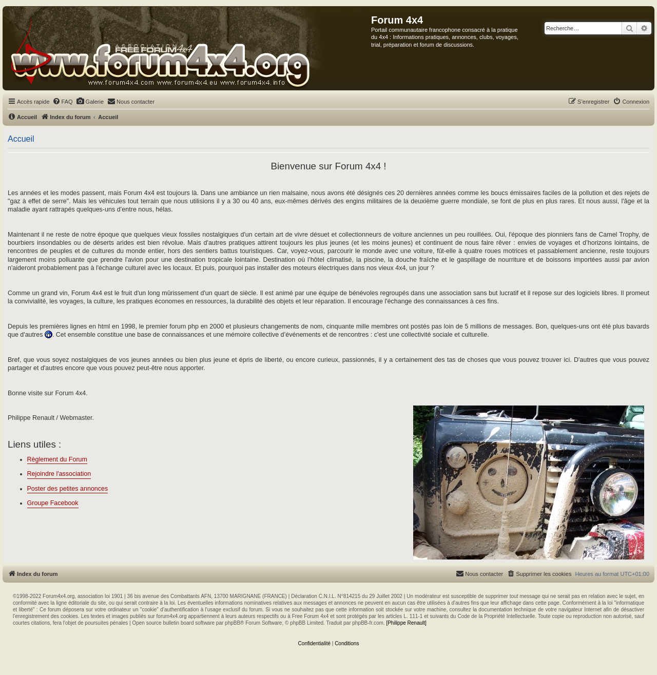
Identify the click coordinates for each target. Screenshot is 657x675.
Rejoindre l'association (59, 473)
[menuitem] (62, 101)
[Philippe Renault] (406, 623)
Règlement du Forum (57, 459)
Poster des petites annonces (67, 488)
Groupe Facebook (53, 503)
